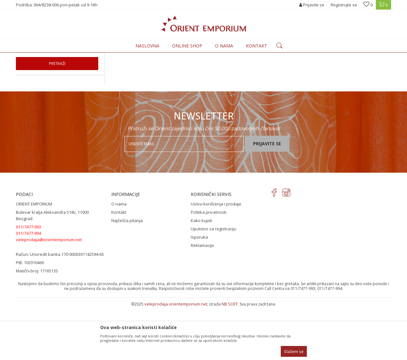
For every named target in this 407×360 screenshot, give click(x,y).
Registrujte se (344, 5)
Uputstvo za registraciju (213, 281)
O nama (119, 256)
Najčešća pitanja (127, 273)
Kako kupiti (201, 273)
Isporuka (199, 289)
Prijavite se (267, 196)
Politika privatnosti (208, 265)
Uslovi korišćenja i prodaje (216, 256)
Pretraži (57, 116)
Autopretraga (239, 66)
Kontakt (118, 265)
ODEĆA (102, 56)
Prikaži (322, 66)
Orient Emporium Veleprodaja (43, 56)
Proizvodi (83, 56)
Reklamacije (202, 298)
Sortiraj (267, 66)
